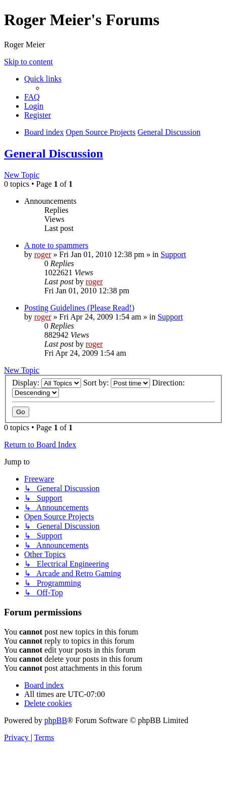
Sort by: (116, 382)
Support (173, 254)
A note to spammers (56, 245)
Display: (46, 382)
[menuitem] (32, 97)
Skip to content (28, 61)
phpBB (55, 720)
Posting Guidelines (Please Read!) (79, 307)
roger (42, 254)
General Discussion (53, 153)
